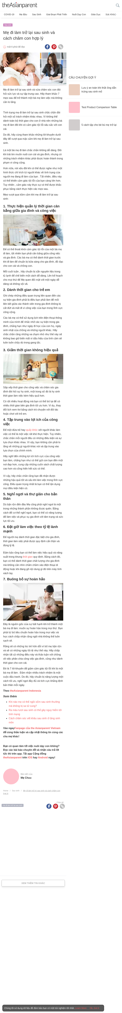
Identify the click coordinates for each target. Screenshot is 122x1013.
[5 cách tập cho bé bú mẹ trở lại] (92, 123)
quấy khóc (32, 428)
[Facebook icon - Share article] (47, 45)
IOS (30, 756)
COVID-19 (9, 14)
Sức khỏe (104, 14)
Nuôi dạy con (74, 14)
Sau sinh (34, 14)
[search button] (118, 5)
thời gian (28, 555)
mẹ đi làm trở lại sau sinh (12, 804)
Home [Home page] (5, 789)
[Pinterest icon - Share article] (54, 45)
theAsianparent (12, 756)
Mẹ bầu (22, 14)
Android (43, 756)
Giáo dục (90, 14)
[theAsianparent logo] (19, 5)
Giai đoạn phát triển (53, 14)
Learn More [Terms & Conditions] (81, 1008)
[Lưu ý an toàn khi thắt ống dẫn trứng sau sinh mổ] (94, 88)
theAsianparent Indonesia (25, 689)
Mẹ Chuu (26, 776)
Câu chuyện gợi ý (82, 76)
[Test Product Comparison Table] (93, 105)
